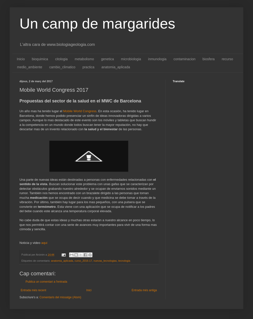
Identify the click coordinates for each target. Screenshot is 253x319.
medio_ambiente (29, 67)
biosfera (209, 59)
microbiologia (131, 59)
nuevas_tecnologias (105, 260)
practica (88, 67)
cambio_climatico (62, 67)
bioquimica (40, 59)
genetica (107, 59)
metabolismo (84, 59)
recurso (227, 59)
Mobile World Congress (80, 111)
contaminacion (184, 59)
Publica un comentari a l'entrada (46, 281)
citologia (61, 59)
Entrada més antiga (144, 290)
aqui (44, 243)
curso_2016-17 (83, 260)
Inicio (21, 59)
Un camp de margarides (97, 23)
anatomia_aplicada (115, 67)
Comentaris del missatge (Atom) (60, 297)
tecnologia (124, 260)
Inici (88, 290)
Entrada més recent (33, 290)
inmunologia (157, 59)
